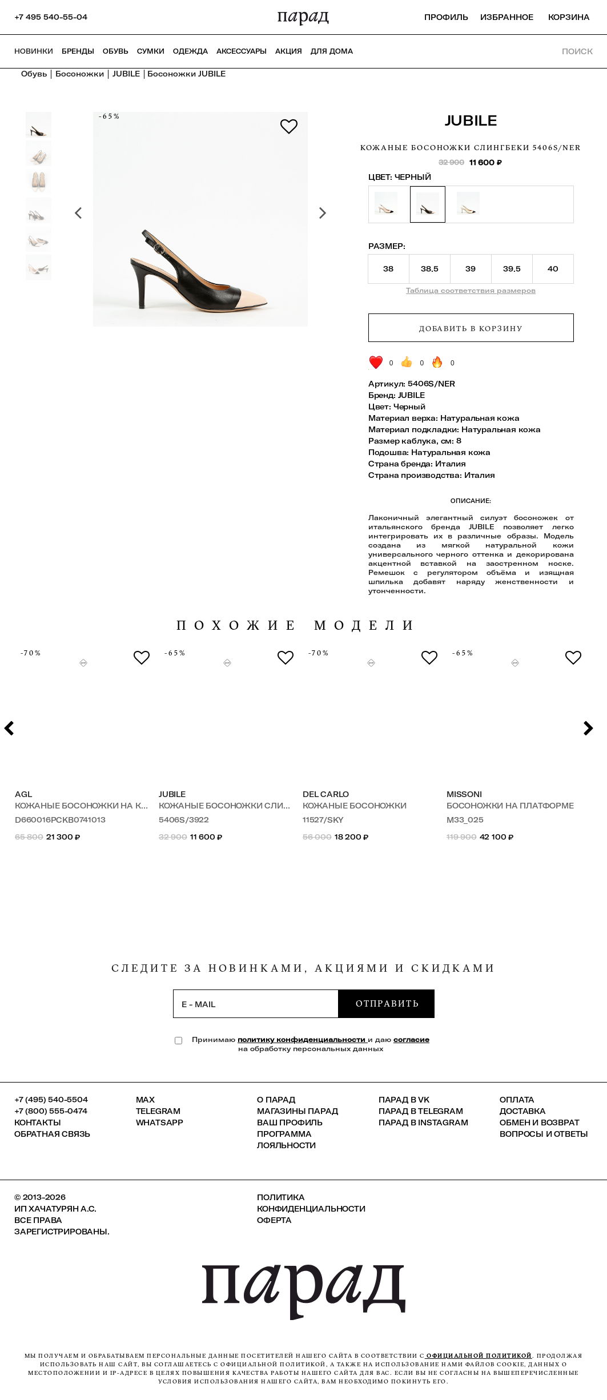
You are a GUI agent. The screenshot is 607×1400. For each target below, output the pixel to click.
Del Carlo (326, 794)
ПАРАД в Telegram (421, 1111)
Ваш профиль (290, 1122)
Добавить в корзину (471, 328)
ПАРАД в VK (404, 1099)
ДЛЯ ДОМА (332, 51)
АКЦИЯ (288, 51)
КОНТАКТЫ (37, 1122)
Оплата (517, 1099)
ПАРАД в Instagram (423, 1122)
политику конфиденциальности (303, 1039)
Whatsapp (159, 1122)
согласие (411, 1039)
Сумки (150, 51)
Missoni (464, 794)
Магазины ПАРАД (297, 1111)
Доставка (522, 1111)
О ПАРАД (276, 1099)
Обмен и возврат (539, 1122)
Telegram (158, 1111)
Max (145, 1099)
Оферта (274, 1220)
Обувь (115, 51)
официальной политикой (478, 1355)
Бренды (78, 51)
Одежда (190, 51)
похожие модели (298, 625)
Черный (409, 406)
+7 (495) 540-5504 (51, 1099)
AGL (23, 794)
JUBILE (471, 120)
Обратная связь (52, 1133)
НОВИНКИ (33, 51)
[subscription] (256, 1003)
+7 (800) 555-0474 (50, 1111)
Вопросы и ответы (544, 1133)
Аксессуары (241, 51)
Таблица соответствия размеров (471, 290)
